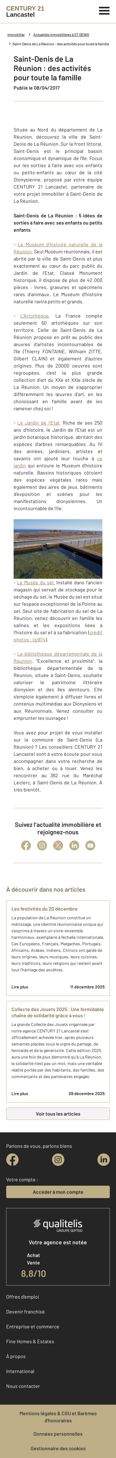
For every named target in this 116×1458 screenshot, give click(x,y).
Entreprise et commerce (32, 1326)
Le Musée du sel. (36, 582)
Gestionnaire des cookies (58, 1448)
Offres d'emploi (22, 1297)
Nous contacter (23, 1386)
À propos (16, 1356)
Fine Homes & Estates (30, 1341)
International (20, 1371)
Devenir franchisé (25, 1311)
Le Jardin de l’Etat (38, 423)
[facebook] (12, 1159)
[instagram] (58, 1159)
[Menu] (104, 10)
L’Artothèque (34, 316)
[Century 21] (25, 11)
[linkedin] (103, 1159)
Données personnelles (58, 1434)
